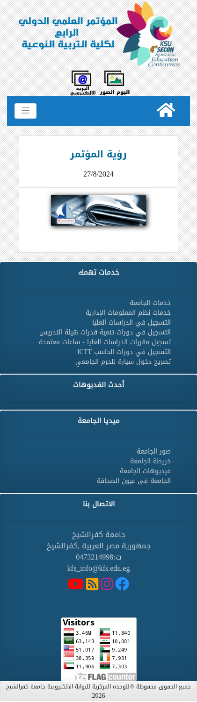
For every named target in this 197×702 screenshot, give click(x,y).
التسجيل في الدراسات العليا (131, 322)
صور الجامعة (154, 451)
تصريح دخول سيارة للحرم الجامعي (123, 361)
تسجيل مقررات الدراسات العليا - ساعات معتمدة (105, 342)
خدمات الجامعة (150, 303)
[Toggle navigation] (25, 110)
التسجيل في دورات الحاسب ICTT (124, 352)
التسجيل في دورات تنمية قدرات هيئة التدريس (105, 332)
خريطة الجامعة (150, 461)
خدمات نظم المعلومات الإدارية (128, 312)
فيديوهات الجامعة (145, 471)
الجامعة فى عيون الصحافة (134, 481)
